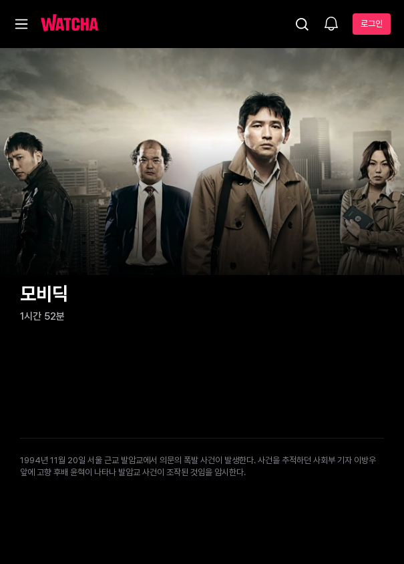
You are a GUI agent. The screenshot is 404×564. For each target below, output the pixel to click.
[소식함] (331, 24)
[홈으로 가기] (69, 24)
